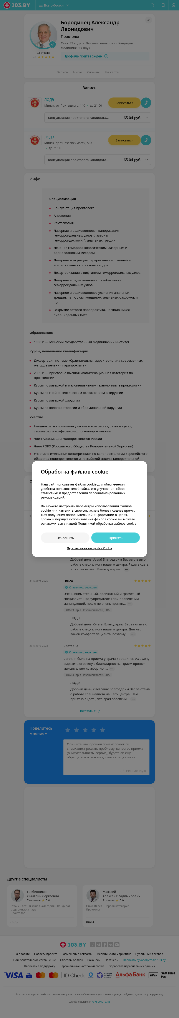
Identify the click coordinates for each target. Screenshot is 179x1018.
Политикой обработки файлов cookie (107, 523)
